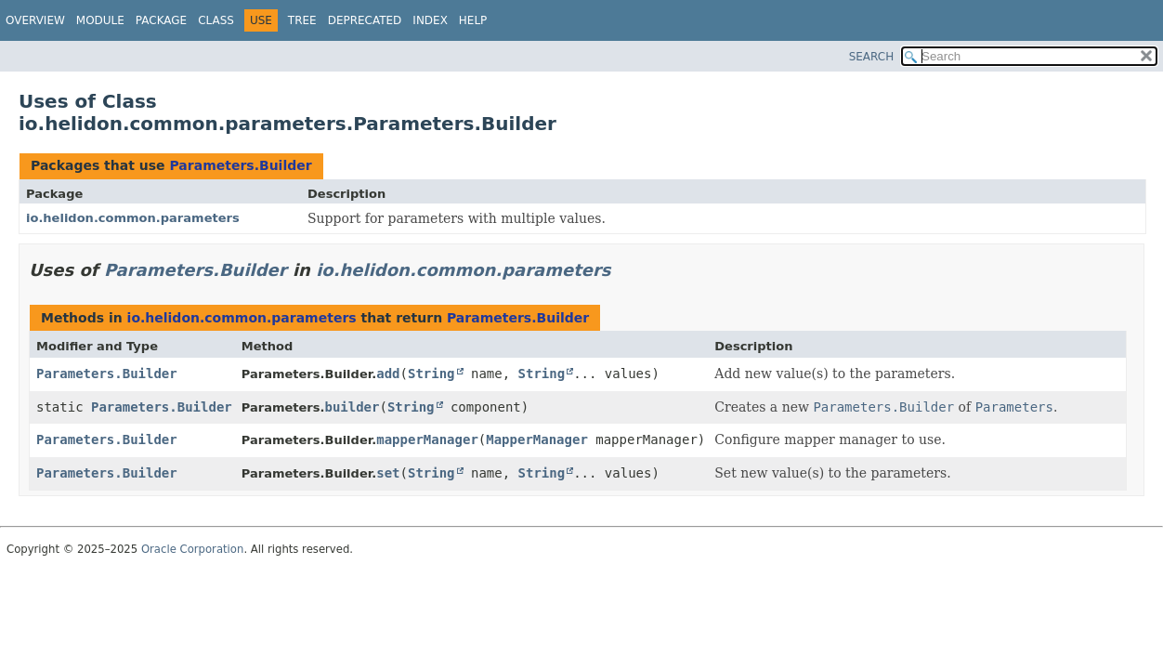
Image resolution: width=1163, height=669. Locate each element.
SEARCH (872, 56)
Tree (302, 20)
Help (473, 20)
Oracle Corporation (192, 549)
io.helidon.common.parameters (133, 218)
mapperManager (427, 439)
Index (430, 20)
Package (161, 20)
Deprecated (365, 20)
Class (216, 20)
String (431, 373)
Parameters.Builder (240, 165)
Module (100, 20)
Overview (35, 20)
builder (351, 407)
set (387, 473)
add (387, 373)
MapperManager (537, 439)
